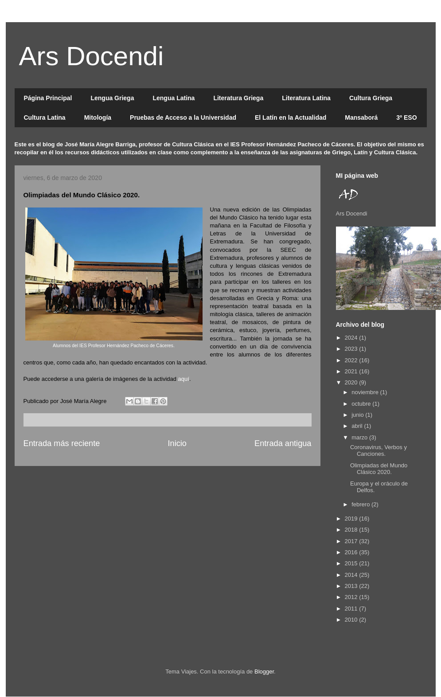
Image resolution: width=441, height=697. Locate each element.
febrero (361, 504)
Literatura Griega (238, 98)
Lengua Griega (112, 98)
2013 (352, 586)
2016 (352, 552)
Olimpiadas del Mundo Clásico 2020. (378, 469)
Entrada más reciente (61, 443)
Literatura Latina (306, 98)
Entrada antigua (282, 443)
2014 (352, 575)
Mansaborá (361, 117)
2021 (352, 371)
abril (357, 426)
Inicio (177, 443)
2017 (352, 541)
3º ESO (406, 117)
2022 (352, 360)
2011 (352, 608)
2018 (352, 529)
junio (358, 414)
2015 (352, 563)
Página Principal (48, 98)
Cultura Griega (370, 98)
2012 (352, 597)
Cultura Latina (45, 117)
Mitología (97, 117)
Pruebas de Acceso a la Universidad (183, 117)
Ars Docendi (91, 56)
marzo (360, 437)
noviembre (365, 392)
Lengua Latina (173, 98)
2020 (352, 382)
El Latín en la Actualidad (290, 117)
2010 (352, 619)
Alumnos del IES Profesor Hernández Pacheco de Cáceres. (114, 345)
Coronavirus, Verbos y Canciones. (378, 451)
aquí (183, 379)
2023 (352, 348)
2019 (352, 518)
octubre (361, 403)
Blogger (264, 671)
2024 (352, 337)
